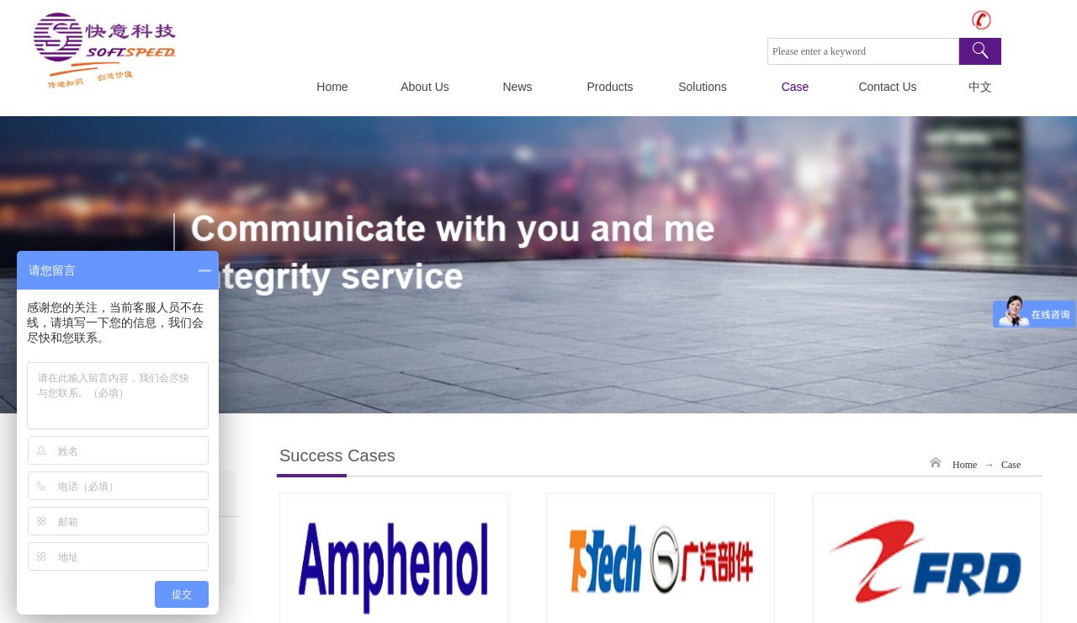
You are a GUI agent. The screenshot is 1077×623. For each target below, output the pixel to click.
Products (609, 86)
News (517, 86)
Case (795, 86)
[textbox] (863, 51)
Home (332, 86)
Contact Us (887, 86)
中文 (980, 86)
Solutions (702, 86)
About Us (425, 86)
